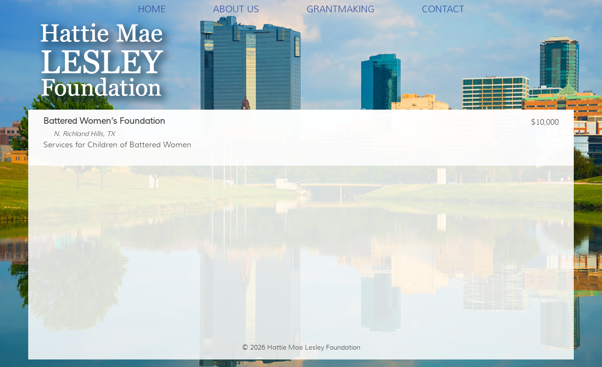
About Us (236, 9)
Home (152, 9)
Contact (443, 9)
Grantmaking (340, 9)
